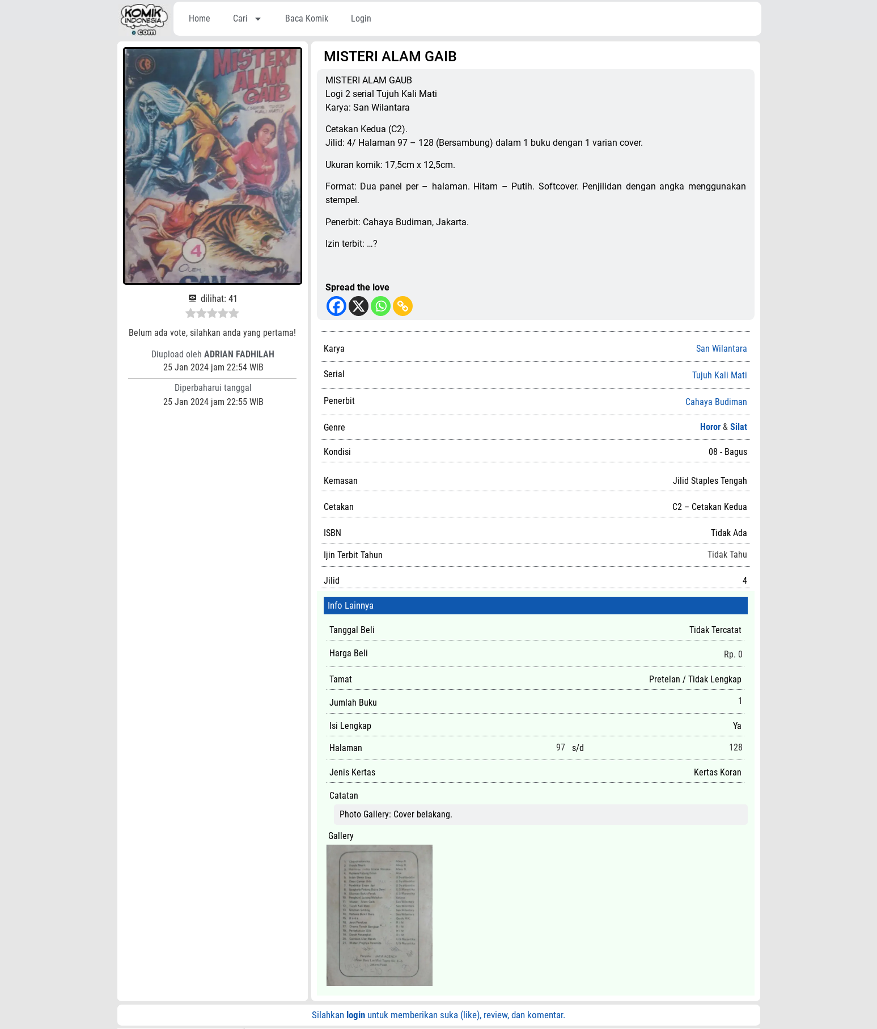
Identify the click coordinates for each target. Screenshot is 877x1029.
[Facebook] (336, 306)
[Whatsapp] (381, 306)
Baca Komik (306, 18)
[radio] (190, 314)
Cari (247, 19)
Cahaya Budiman (716, 402)
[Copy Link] (403, 306)
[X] (358, 306)
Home (199, 18)
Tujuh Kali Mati (719, 375)
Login (361, 18)
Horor (710, 426)
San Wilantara (721, 348)
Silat (738, 426)
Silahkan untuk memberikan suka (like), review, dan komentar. (438, 1014)
